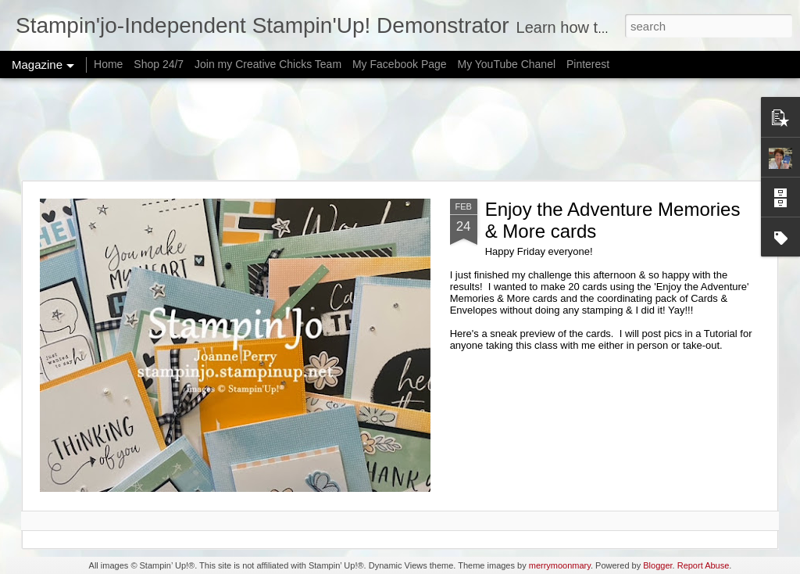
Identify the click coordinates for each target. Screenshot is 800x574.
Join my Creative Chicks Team (268, 64)
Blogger (657, 565)
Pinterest (587, 64)
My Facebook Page (399, 64)
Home (108, 64)
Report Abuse (703, 565)
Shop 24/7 (159, 64)
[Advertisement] (400, 129)
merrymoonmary (560, 565)
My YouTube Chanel (506, 64)
